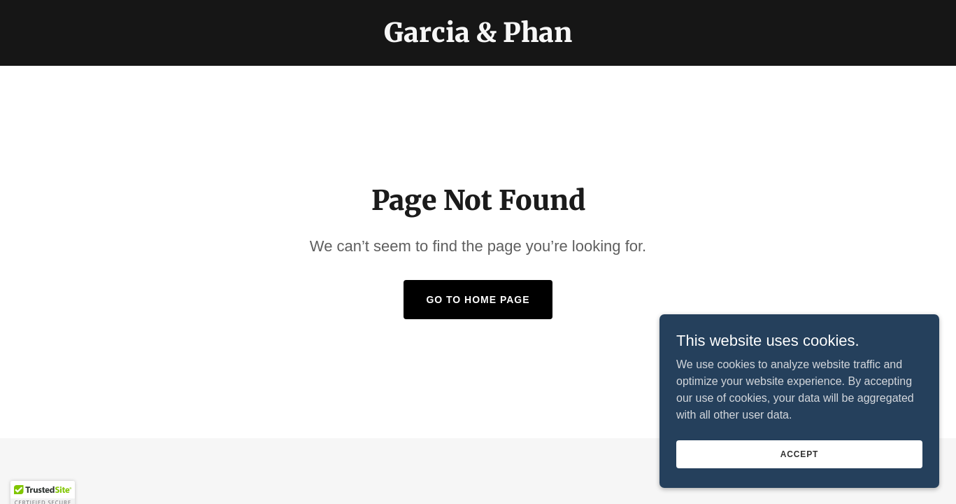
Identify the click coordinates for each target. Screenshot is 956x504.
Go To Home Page (477, 299)
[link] (478, 38)
